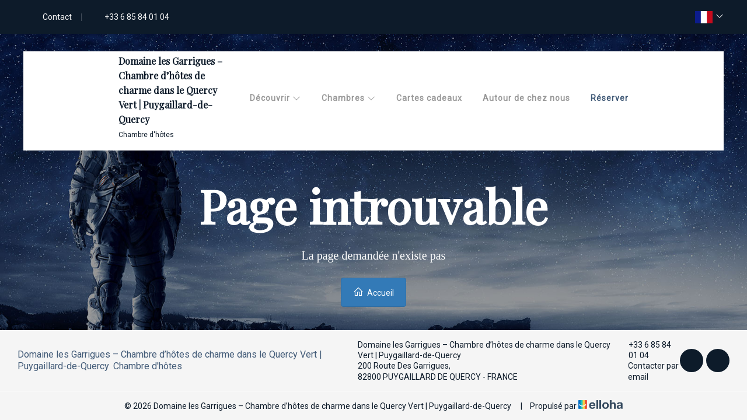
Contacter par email (648, 371)
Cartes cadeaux (429, 98)
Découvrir (275, 98)
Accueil (373, 292)
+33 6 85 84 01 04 (644, 350)
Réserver (610, 98)
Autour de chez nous (526, 98)
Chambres (349, 98)
